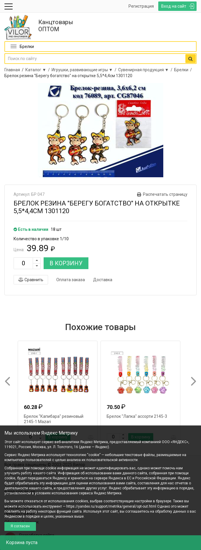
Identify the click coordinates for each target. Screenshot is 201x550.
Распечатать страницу (165, 194)
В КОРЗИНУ (66, 263)
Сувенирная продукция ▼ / (146, 69)
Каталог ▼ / (38, 69)
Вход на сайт (173, 6)
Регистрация (141, 6)
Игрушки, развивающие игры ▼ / (85, 69)
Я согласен (20, 526)
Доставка (102, 279)
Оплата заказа (70, 279)
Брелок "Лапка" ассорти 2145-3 (137, 416)
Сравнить (30, 279)
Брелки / (184, 69)
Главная (12, 69)
